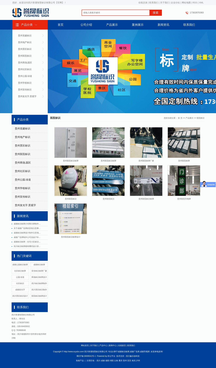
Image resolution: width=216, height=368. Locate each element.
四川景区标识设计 (20, 296)
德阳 (107, 360)
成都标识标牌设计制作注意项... (27, 233)
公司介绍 (86, 24)
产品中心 (103, 345)
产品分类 (27, 24)
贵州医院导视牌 (184, 199)
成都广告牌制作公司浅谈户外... (27, 237)
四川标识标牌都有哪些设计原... (27, 246)
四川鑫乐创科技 (133, 356)
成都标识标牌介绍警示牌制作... (27, 224)
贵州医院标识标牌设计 (70, 237)
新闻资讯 (163, 24)
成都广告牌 (135, 351)
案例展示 (138, 24)
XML (201, 2)
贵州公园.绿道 (25, 76)
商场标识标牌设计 (39, 277)
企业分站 (175, 2)
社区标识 (20, 283)
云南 (116, 360)
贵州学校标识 (25, 83)
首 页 (180, 118)
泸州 (138, 360)
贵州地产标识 (25, 42)
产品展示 (112, 24)
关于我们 (164, 2)
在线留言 (122, 345)
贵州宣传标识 (25, 89)
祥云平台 (111, 356)
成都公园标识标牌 (20, 265)
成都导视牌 (145, 351)
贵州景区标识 (25, 49)
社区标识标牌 (20, 271)
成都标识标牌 (39, 265)
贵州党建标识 (25, 35)
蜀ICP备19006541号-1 (86, 356)
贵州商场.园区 (25, 62)
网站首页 (85, 345)
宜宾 (129, 360)
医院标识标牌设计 (39, 296)
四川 (98, 360)
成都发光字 (20, 290)
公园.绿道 (20, 277)
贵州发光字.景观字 (27, 96)
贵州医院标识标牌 (70, 161)
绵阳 (112, 360)
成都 (103, 360)
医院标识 (200, 118)
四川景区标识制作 (39, 290)
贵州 (125, 360)
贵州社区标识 (25, 69)
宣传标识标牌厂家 (39, 271)
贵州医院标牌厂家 (146, 161)
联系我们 (153, 2)
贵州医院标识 (25, 56)
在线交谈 (142, 2)
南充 (134, 360)
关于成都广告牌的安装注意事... (27, 228)
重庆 (120, 360)
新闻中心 (113, 345)
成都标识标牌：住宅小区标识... (27, 242)
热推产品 (80, 360)
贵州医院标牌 (184, 161)
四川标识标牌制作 (39, 283)
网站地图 (186, 2)
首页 (60, 24)
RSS (195, 2)
